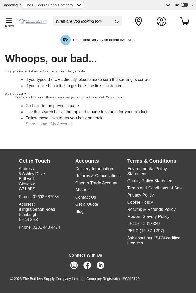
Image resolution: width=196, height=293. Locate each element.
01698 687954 (46, 196)
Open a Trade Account (96, 183)
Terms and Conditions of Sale (155, 188)
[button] (9, 19)
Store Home (36, 124)
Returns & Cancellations (98, 176)
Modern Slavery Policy (148, 216)
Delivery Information (94, 168)
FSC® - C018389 (143, 223)
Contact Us (85, 197)
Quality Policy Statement (150, 181)
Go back (33, 106)
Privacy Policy (140, 195)
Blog (79, 211)
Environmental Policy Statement (147, 171)
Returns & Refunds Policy (151, 209)
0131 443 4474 (46, 227)
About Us (84, 190)
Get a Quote (86, 204)
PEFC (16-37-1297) (145, 231)
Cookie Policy (140, 202)
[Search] (117, 22)
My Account (61, 124)
